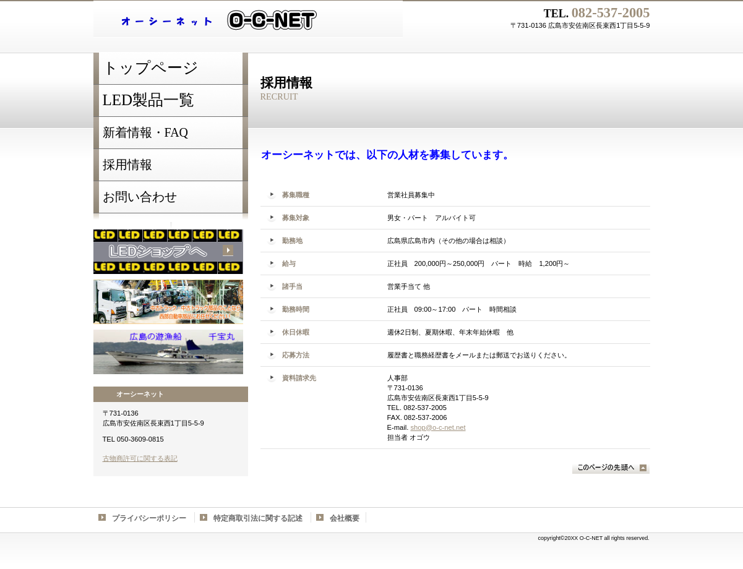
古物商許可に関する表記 (140, 458)
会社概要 (344, 518)
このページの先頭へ (611, 467)
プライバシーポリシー (149, 518)
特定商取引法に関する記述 (258, 518)
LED (168, 251)
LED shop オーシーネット (248, 19)
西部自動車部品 (168, 302)
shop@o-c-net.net (437, 427)
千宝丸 (168, 352)
